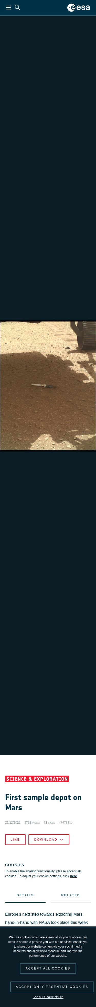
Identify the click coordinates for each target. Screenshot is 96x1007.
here (73, 876)
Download (48, 839)
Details (25, 895)
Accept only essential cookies (52, 987)
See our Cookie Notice (48, 997)
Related (70, 895)
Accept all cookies (48, 968)
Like (15, 839)
